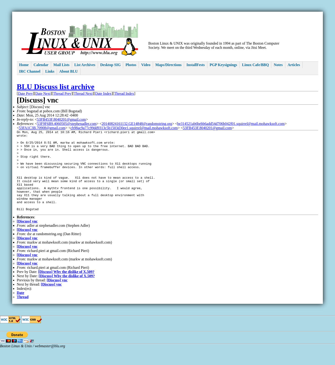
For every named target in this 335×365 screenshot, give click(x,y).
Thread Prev (62, 94)
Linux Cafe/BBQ (255, 65)
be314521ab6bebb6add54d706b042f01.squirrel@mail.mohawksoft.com (231, 124)
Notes (278, 65)
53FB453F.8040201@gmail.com (61, 119)
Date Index (103, 94)
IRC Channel (29, 71)
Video (145, 65)
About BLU (68, 71)
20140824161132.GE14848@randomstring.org (137, 124)
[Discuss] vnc (27, 238)
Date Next (42, 94)
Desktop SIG (110, 65)
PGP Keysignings (223, 65)
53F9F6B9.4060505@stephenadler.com (67, 124)
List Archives (84, 65)
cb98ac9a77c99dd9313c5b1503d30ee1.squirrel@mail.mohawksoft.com (124, 128)
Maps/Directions (168, 65)
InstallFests (195, 65)
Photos (131, 65)
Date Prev (25, 94)
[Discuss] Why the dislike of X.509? (66, 289)
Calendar (41, 65)
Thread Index (124, 94)
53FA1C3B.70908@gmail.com (42, 128)
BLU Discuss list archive (55, 86)
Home (24, 65)
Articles (294, 65)
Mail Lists (61, 65)
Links (49, 71)
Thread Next (83, 94)
